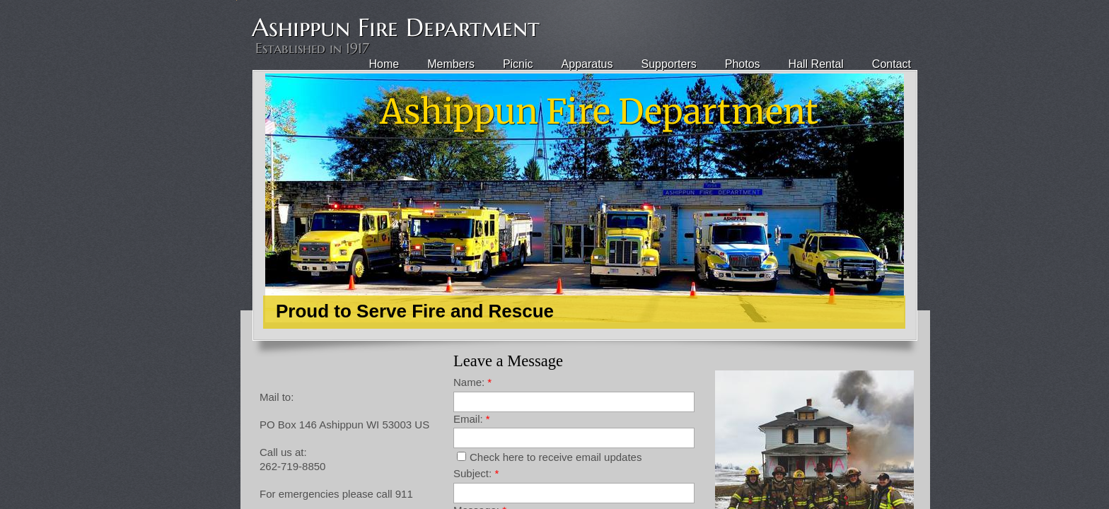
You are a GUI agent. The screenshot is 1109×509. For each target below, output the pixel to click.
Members (451, 64)
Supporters (669, 64)
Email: (471, 419)
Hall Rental (816, 64)
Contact (891, 64)
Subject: (476, 473)
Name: (472, 382)
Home (384, 64)
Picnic (518, 64)
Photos (742, 64)
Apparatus (587, 64)
